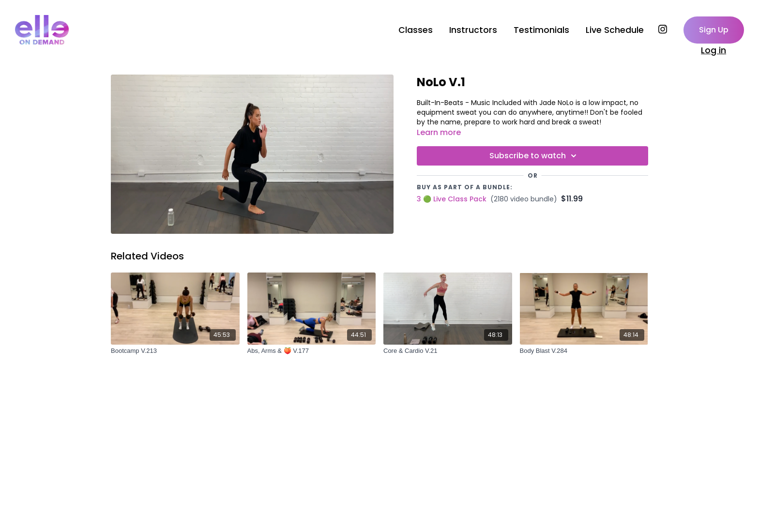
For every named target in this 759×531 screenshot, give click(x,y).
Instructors (473, 30)
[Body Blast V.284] (584, 351)
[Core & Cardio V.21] (447, 351)
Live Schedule (615, 30)
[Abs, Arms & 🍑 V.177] (311, 351)
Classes (415, 30)
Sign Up (714, 29)
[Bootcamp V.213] (175, 351)
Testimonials (541, 30)
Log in (713, 50)
